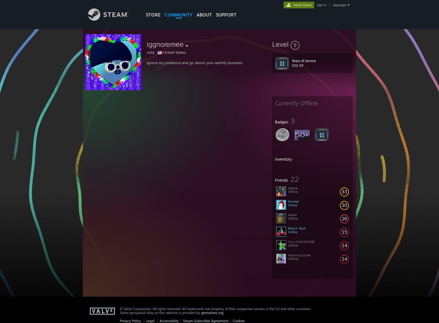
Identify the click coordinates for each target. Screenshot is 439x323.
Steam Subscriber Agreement (205, 321)
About (204, 15)
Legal (150, 321)
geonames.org (212, 313)
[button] (312, 44)
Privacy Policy (130, 321)
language (339, 5)
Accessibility (169, 321)
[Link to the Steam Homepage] (112, 19)
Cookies (239, 321)
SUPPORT (226, 15)
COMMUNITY (179, 15)
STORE (153, 15)
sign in (321, 5)
